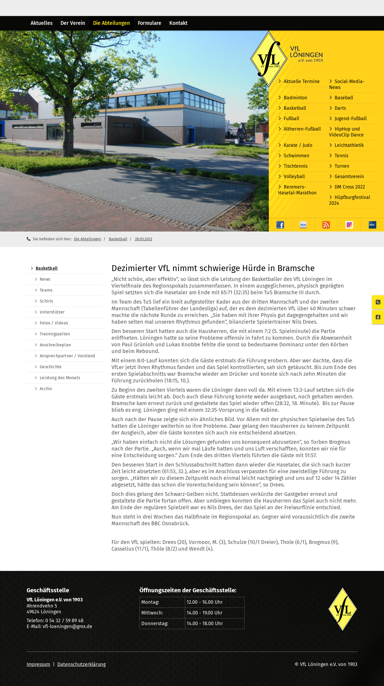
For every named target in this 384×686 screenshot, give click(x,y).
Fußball (291, 118)
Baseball (344, 98)
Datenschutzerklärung (81, 664)
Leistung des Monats (60, 377)
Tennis (341, 156)
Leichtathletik (349, 145)
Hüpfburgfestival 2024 (349, 200)
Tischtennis (295, 166)
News (45, 279)
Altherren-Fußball (302, 129)
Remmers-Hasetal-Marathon (297, 190)
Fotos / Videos (54, 323)
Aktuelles (42, 23)
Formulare (149, 23)
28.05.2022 (143, 239)
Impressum (38, 664)
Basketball (295, 108)
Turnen (342, 166)
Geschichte (51, 366)
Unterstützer (52, 312)
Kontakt (178, 23)
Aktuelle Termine (302, 81)
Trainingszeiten (55, 333)
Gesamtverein (349, 176)
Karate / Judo (298, 145)
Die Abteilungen (111, 23)
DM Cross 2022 (350, 187)
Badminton (295, 98)
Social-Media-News (347, 84)
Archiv (46, 388)
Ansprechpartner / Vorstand (67, 355)
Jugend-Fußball (351, 118)
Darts (340, 108)
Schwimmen (296, 156)
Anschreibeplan (55, 344)
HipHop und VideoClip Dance (346, 132)
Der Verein (73, 23)
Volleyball (294, 176)
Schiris (46, 301)
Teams (46, 290)
